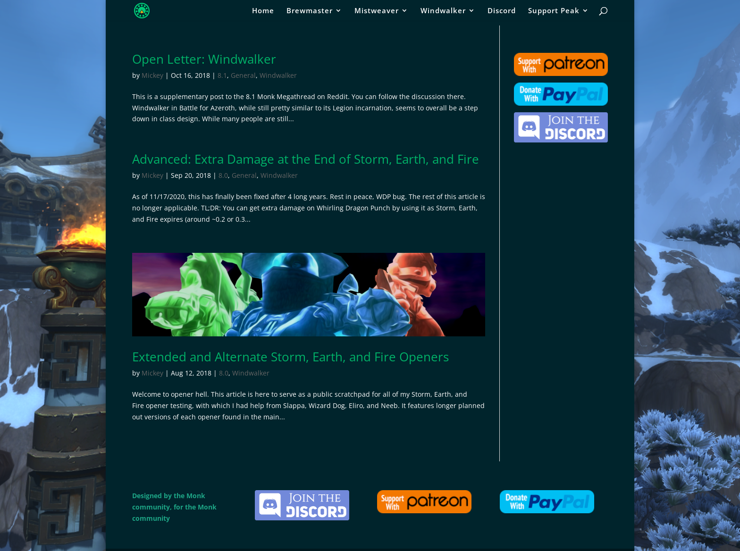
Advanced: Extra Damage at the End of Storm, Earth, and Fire (305, 158)
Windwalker (443, 11)
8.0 (223, 175)
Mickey (152, 75)
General (243, 75)
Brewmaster (309, 11)
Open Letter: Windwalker (204, 58)
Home (263, 11)
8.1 (222, 75)
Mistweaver (376, 11)
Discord (502, 11)
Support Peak (554, 11)
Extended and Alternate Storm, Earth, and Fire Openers (290, 356)
